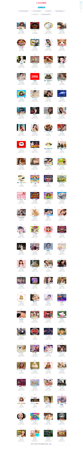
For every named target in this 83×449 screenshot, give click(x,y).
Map (81, 11)
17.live (41, 7)
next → (50, 443)
